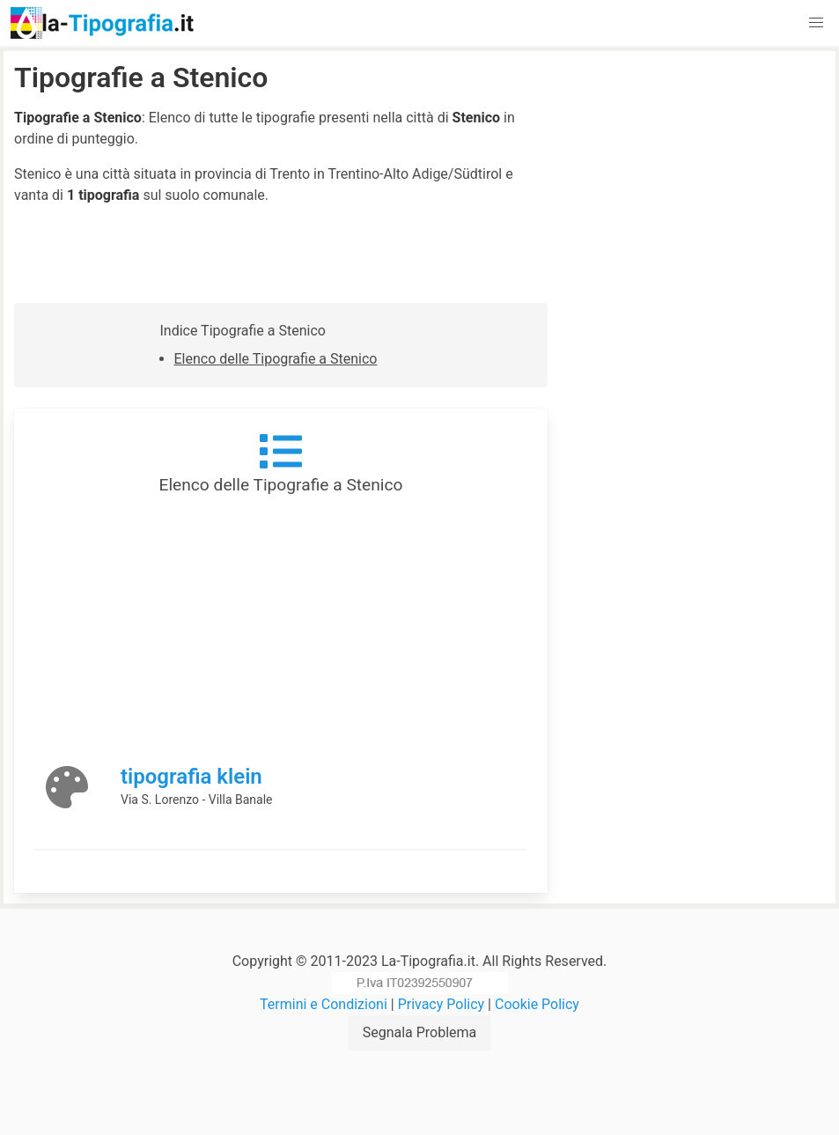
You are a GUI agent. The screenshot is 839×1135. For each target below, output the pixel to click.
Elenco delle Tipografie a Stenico (276, 358)
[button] (816, 23)
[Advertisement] (697, 172)
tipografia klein (191, 776)
